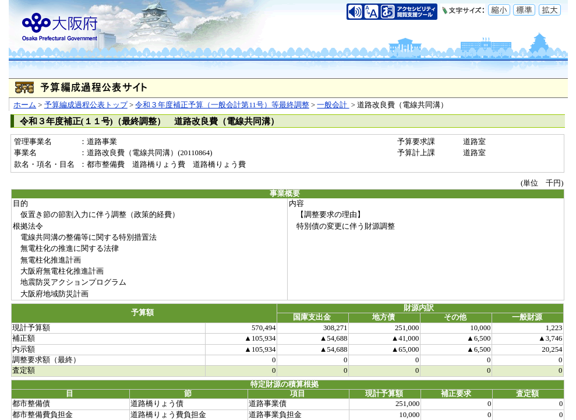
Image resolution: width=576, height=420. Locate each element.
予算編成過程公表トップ (86, 105)
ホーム (24, 105)
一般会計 (333, 105)
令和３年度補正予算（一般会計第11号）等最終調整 (222, 105)
